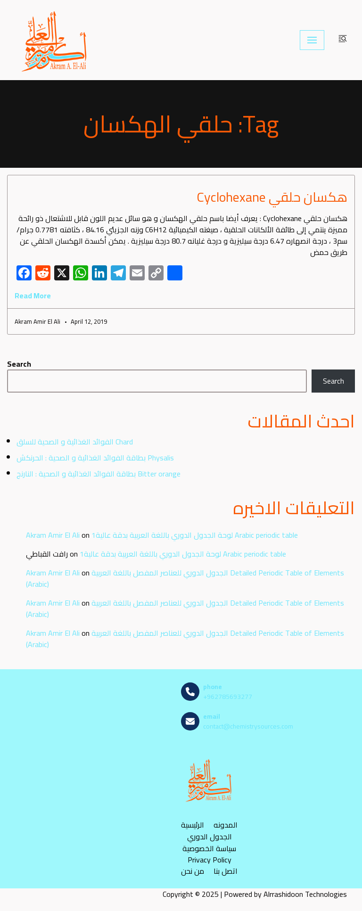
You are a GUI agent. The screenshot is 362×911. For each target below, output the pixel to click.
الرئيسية (192, 825)
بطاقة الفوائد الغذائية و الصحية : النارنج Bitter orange (98, 474)
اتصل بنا (226, 871)
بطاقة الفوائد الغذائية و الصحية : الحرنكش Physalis (95, 458)
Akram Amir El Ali (53, 535)
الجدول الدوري (209, 837)
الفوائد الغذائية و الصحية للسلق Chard (74, 442)
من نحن (192, 871)
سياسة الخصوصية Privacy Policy (209, 854)
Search (19, 363)
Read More (33, 295)
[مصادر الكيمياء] (55, 40)
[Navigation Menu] (312, 40)
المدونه (226, 825)
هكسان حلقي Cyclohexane (272, 197)
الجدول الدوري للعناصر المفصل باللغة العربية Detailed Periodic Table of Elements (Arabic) (185, 578)
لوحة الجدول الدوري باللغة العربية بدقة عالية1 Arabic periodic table (194, 535)
